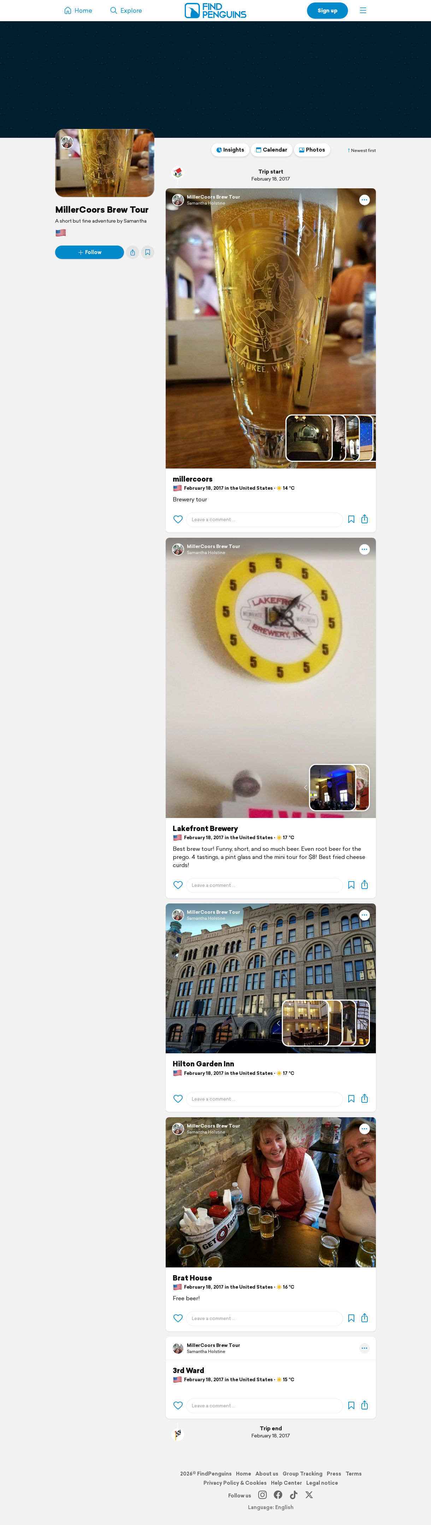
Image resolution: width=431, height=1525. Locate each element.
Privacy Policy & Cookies (235, 1482)
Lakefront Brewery (205, 829)
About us (266, 1473)
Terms (354, 1473)
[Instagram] (262, 1495)
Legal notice (322, 1482)
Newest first (361, 150)
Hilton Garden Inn (203, 1064)
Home (243, 1473)
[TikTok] (293, 1495)
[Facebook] (278, 1495)
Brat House (192, 1278)
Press (334, 1473)
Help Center (286, 1482)
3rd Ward (188, 1371)
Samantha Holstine (206, 203)
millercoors (193, 479)
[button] (363, 10)
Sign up (327, 10)
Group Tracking (303, 1473)
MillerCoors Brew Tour (102, 210)
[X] (309, 1495)
